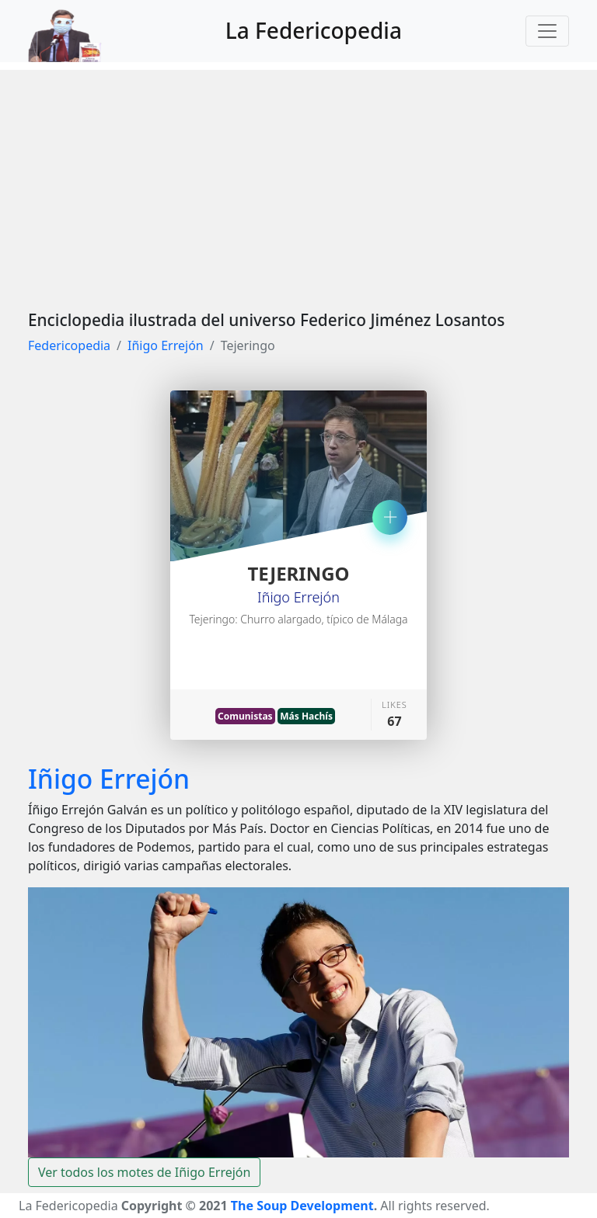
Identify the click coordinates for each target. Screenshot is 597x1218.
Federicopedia (69, 345)
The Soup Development (302, 1205)
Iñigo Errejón (165, 345)
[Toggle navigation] (547, 31)
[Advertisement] (298, 178)
